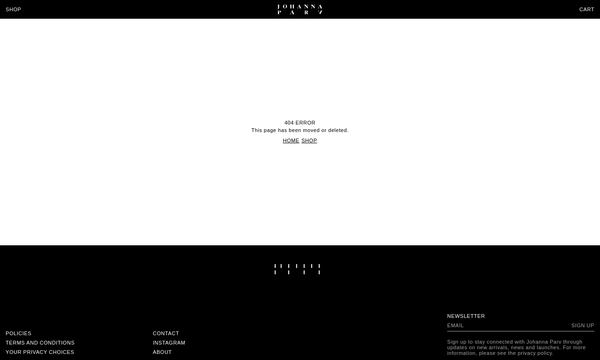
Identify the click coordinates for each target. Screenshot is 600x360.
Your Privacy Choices (40, 352)
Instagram (169, 342)
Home (291, 140)
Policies (18, 333)
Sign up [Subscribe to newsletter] (582, 325)
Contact (166, 333)
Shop (13, 9)
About (162, 352)
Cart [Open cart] (586, 9)
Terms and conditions (40, 342)
